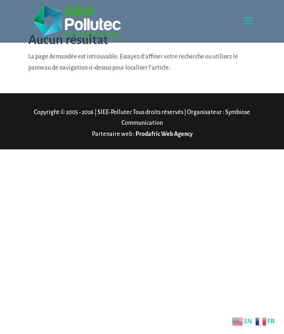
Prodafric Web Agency (164, 134)
